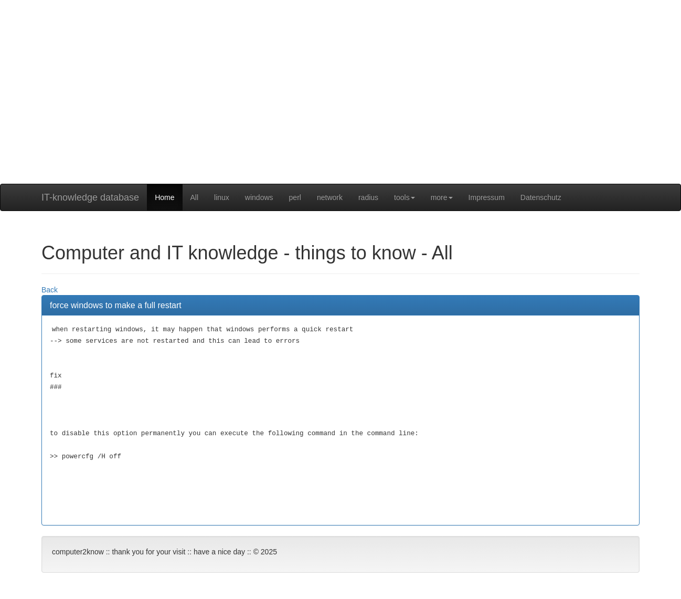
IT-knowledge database (90, 197)
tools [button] (404, 197)
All (194, 197)
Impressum (487, 197)
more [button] (442, 197)
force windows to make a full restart (116, 305)
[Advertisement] (340, 110)
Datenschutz (540, 197)
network (330, 197)
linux (221, 197)
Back (49, 290)
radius (368, 197)
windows (259, 197)
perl (295, 197)
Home (164, 197)
